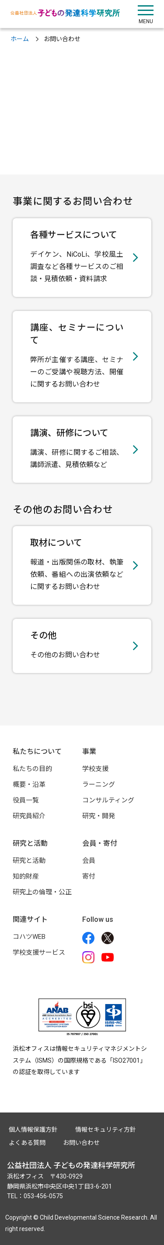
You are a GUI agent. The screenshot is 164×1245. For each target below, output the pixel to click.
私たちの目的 (32, 769)
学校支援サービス (39, 952)
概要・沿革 (29, 784)
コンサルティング (108, 800)
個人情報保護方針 (33, 1129)
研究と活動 (29, 861)
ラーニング (98, 784)
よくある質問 (27, 1142)
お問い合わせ (81, 1142)
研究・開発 (98, 816)
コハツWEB (29, 937)
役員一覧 (26, 800)
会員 (88, 861)
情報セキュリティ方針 (105, 1129)
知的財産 (26, 876)
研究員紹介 (29, 816)
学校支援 (95, 769)
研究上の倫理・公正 (42, 892)
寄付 (88, 876)
